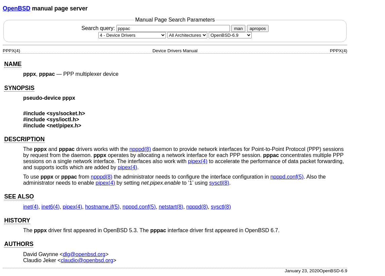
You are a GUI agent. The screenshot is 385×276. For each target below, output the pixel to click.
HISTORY (17, 220)
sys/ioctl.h (63, 119)
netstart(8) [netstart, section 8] (171, 207)
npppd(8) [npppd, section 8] (140, 149)
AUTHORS (18, 244)
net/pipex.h (64, 125)
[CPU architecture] (187, 35)
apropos (258, 28)
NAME (13, 64)
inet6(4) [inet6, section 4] (50, 207)
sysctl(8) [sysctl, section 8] (219, 183)
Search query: (156, 28)
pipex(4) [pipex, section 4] (198, 161)
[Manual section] (132, 35)
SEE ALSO (19, 196)
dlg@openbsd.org (84, 254)
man (238, 28)
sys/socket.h (66, 113)
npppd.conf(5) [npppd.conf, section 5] (287, 177)
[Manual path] (230, 35)
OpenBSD (16, 8)
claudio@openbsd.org (87, 260)
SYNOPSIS (19, 88)
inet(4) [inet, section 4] (30, 207)
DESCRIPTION (24, 139)
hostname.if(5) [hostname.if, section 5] (102, 207)
